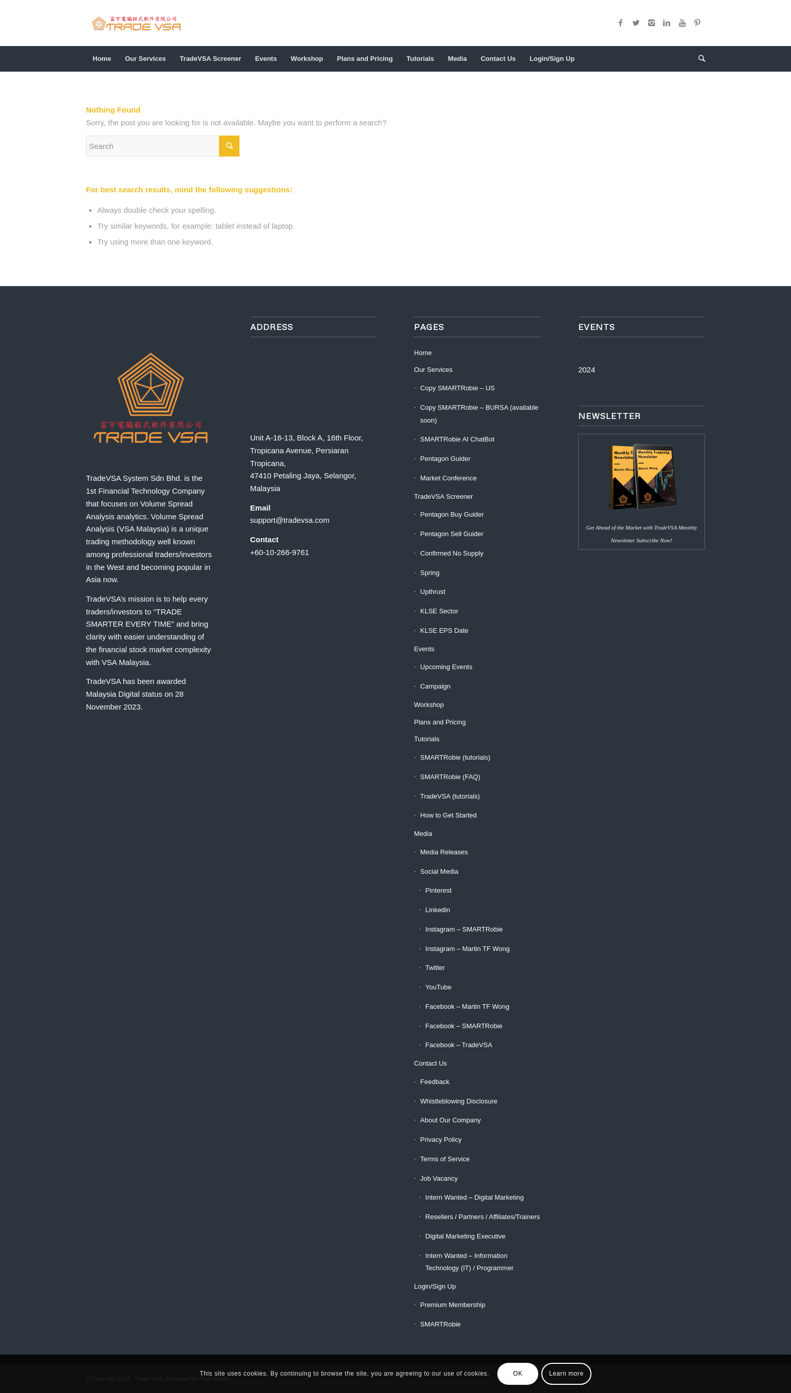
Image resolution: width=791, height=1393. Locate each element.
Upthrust (432, 591)
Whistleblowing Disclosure (458, 1101)
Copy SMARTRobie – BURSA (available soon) (479, 414)
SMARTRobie (440, 1324)
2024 (586, 369)
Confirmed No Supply (452, 553)
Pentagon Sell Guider (452, 534)
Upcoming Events (446, 667)
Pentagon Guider (445, 458)
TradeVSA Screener (443, 496)
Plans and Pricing (440, 722)
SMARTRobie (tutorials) (455, 757)
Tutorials (426, 739)
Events (424, 649)
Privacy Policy (441, 1139)
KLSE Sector (439, 611)
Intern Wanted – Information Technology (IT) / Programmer (469, 1262)
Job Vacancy (438, 1178)
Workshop (429, 705)
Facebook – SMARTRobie (463, 1026)
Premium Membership (452, 1305)
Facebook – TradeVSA (458, 1045)
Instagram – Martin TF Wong (467, 949)
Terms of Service (445, 1159)
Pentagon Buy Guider (452, 514)
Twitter (435, 967)
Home (423, 353)
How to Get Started (448, 815)
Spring (430, 573)
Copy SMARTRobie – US (457, 388)
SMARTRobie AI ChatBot (457, 439)
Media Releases (444, 852)
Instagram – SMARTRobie (464, 929)
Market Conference (448, 478)
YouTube (438, 987)
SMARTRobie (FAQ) (450, 777)
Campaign (435, 686)
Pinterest (438, 890)
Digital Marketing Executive (465, 1236)
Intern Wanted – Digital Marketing (474, 1197)
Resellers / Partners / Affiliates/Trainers (482, 1217)
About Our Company (450, 1120)
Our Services (433, 369)
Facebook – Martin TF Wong (467, 1006)
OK (518, 1373)
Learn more (566, 1373)
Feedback (434, 1082)
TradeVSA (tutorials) (450, 796)
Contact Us (430, 1063)
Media (423, 833)
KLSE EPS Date (444, 630)
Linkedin (437, 910)
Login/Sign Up (435, 1286)
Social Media (439, 871)
